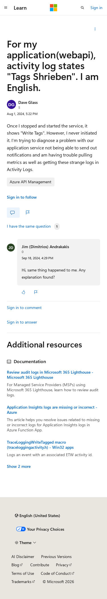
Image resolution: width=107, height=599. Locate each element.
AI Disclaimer (22, 556)
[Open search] (82, 8)
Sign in (96, 7)
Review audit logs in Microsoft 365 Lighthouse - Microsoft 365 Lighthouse (50, 375)
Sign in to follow (22, 197)
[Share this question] (95, 29)
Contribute (39, 564)
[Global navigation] (5, 8)
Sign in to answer (22, 322)
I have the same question (29, 226)
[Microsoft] (53, 7)
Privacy (62, 564)
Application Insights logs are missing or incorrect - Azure (52, 410)
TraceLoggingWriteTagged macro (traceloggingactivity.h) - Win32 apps (40, 445)
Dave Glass (28, 102)
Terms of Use (22, 573)
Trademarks (21, 581)
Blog (15, 564)
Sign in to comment (24, 307)
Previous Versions (56, 556)
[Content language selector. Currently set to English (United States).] (37, 515)
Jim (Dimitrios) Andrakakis (45, 246)
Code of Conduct (56, 573)
